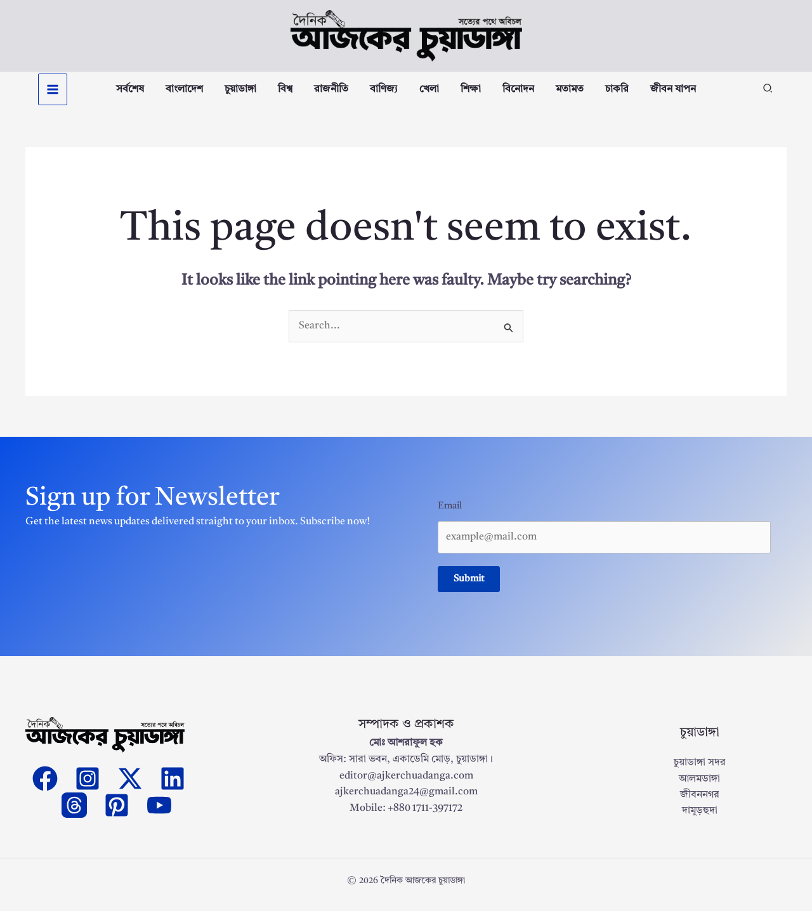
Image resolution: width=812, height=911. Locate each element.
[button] (768, 94)
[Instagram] (87, 786)
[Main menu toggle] (52, 93)
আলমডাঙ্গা (699, 787)
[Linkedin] (172, 786)
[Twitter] (130, 786)
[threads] (74, 813)
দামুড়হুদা (699, 820)
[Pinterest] (116, 813)
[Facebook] (45, 786)
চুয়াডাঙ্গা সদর (700, 771)
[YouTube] (159, 813)
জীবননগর (699, 803)
